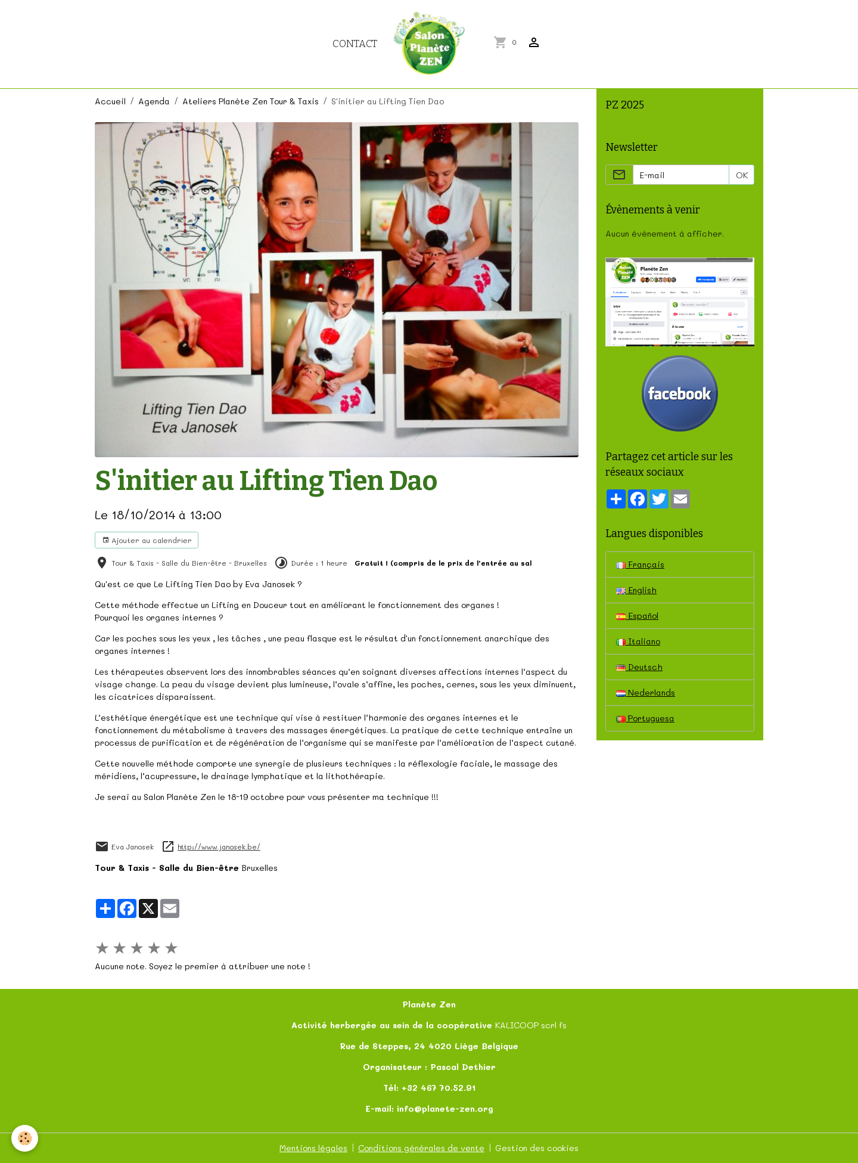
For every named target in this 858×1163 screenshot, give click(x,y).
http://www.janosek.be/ (219, 846)
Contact (354, 43)
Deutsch (639, 666)
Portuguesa (645, 718)
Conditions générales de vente (421, 1147)
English (636, 590)
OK (742, 175)
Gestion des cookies (537, 1147)
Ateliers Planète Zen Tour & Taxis (250, 101)
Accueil (110, 101)
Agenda (154, 101)
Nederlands (645, 692)
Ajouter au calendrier (147, 540)
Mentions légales (313, 1147)
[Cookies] (25, 1138)
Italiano (638, 641)
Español (637, 615)
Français (640, 564)
